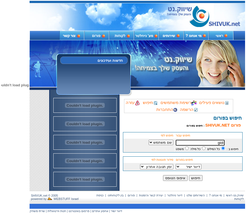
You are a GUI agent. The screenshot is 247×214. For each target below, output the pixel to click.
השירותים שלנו (195, 195)
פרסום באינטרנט (79, 211)
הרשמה (189, 109)
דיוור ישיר (116, 211)
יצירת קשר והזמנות (151, 195)
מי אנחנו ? (215, 195)
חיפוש (150, 102)
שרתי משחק (37, 211)
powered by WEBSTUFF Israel (55, 198)
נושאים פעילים (214, 102)
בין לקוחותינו (116, 195)
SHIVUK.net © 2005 (44, 195)
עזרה (133, 102)
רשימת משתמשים (179, 102)
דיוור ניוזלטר (174, 195)
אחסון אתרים (100, 211)
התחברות (166, 109)
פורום (131, 195)
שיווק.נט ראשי (235, 195)
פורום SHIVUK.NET (223, 125)
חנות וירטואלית (57, 211)
